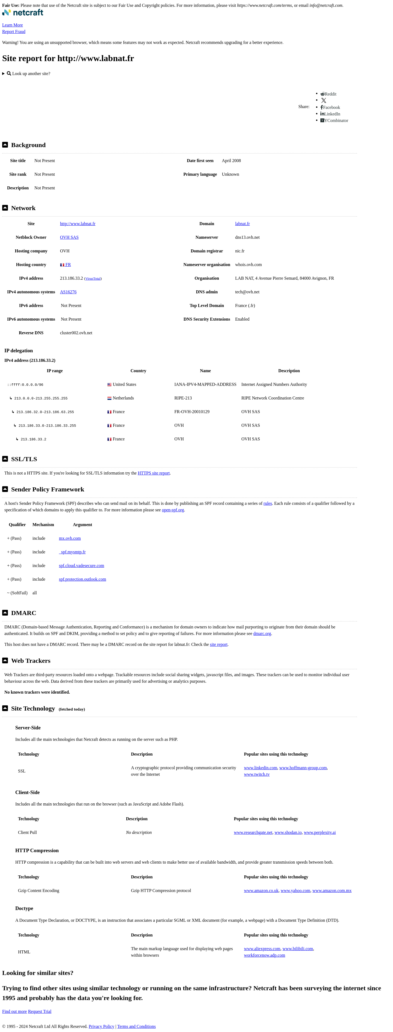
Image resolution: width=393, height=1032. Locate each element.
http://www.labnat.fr (78, 223)
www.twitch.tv (257, 774)
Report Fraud (13, 31)
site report (218, 644)
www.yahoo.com (295, 890)
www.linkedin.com (260, 767)
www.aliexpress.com (262, 948)
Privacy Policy (101, 1026)
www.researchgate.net (253, 832)
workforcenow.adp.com (264, 955)
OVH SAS (69, 237)
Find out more (14, 1011)
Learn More (12, 25)
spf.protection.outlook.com (82, 579)
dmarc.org (262, 633)
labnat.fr (242, 223)
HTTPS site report (154, 473)
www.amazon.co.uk (261, 890)
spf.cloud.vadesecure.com (81, 565)
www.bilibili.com (297, 948)
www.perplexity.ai (320, 832)
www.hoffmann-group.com (303, 767)
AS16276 (68, 292)
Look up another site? (28, 73)
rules (268, 503)
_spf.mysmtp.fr (72, 552)
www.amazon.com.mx (332, 890)
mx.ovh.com (70, 538)
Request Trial (40, 1011)
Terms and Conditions (136, 1026)
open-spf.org (173, 510)
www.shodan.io (288, 832)
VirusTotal (92, 278)
